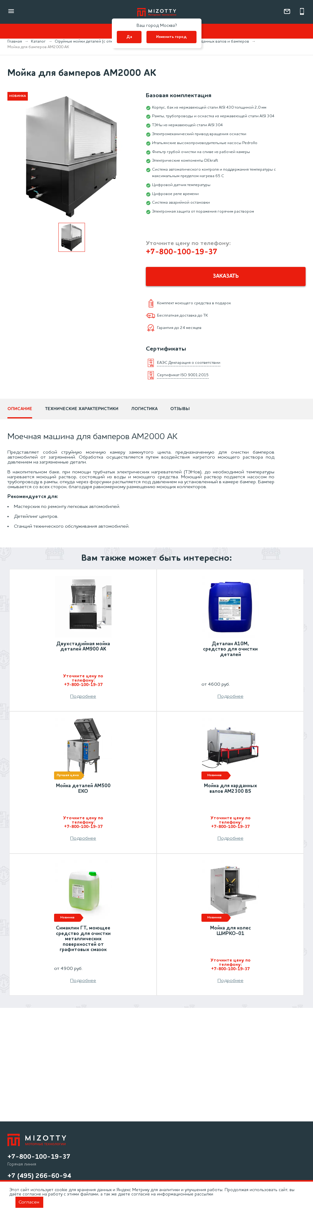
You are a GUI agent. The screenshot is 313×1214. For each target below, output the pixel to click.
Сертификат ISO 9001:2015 (183, 376)
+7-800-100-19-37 (182, 252)
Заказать (226, 277)
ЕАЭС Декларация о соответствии (188, 363)
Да (129, 37)
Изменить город (171, 37)
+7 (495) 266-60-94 (39, 1176)
